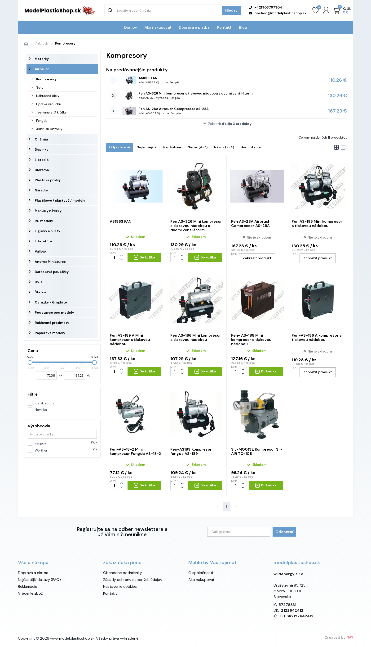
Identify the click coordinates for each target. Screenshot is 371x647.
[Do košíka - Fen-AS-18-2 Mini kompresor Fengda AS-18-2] (145, 485)
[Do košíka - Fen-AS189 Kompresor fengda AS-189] (205, 485)
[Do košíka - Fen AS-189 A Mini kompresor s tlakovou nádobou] (145, 371)
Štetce (40, 292)
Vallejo (40, 251)
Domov (130, 27)
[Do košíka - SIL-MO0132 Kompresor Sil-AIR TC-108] (266, 485)
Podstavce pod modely (54, 312)
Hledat (231, 10)
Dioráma (42, 170)
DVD (38, 282)
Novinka (41, 409)
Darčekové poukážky (52, 272)
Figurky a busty (47, 231)
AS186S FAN (148, 78)
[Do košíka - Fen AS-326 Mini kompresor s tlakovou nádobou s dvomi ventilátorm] (205, 257)
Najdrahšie (172, 147)
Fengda (42, 120)
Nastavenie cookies (120, 586)
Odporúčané (119, 147)
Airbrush (42, 69)
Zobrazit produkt (257, 258)
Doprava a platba (194, 27)
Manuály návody (48, 210)
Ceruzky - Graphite (51, 302)
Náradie (41, 190)
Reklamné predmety (52, 323)
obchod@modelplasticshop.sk (277, 13)
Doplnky (41, 149)
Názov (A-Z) (198, 147)
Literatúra (43, 241)
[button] (227, 124)
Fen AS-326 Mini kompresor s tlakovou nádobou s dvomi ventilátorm (196, 93)
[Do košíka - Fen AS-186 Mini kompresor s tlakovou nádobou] (205, 371)
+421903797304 (265, 7)
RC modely (44, 221)
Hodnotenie (251, 147)
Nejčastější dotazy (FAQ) (39, 579)
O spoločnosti (200, 572)
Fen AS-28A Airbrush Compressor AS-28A (174, 109)
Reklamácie (27, 586)
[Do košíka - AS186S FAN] (145, 257)
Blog (243, 27)
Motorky (42, 59)
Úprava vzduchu (48, 104)
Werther (66, 450)
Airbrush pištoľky (49, 129)
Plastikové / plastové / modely (60, 200)
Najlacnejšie (147, 147)
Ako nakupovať (158, 27)
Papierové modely (50, 333)
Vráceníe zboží (30, 593)
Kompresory (46, 79)
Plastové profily (48, 180)
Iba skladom (44, 403)
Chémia (41, 139)
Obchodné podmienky (122, 572)
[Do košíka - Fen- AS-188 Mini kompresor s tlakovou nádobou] (266, 371)
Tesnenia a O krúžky (51, 112)
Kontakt (224, 27)
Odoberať (284, 531)
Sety (40, 87)
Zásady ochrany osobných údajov (132, 579)
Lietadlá (42, 160)
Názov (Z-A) (224, 147)
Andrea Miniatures (50, 261)
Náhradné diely (47, 96)
